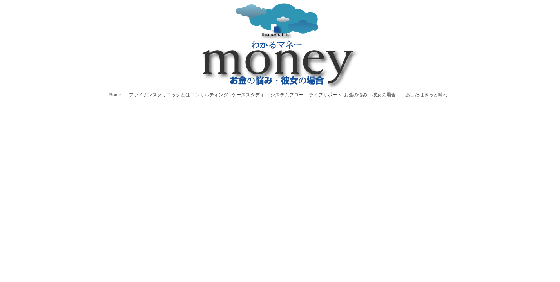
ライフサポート (325, 95)
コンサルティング (209, 95)
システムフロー (286, 95)
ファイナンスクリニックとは (159, 95)
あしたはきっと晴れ (426, 95)
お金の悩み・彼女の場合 (370, 95)
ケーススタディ (248, 95)
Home (115, 95)
